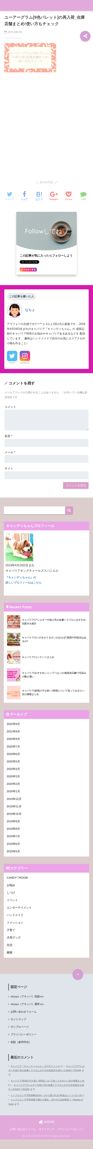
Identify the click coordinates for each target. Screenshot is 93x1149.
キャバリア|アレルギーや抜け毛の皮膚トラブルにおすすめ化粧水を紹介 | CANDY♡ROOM (45, 1080)
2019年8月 (14, 832)
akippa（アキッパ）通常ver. (28, 1012)
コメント (10, 407)
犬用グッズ (14, 944)
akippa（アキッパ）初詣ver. (28, 1004)
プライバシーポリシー (24, 1043)
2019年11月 (14, 809)
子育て (11, 936)
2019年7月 (14, 840)
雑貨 (10, 960)
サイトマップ (19, 1028)
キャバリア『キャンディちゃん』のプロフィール (37, 1075)
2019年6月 (14, 848)
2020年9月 (14, 739)
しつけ (11, 898)
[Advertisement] (46, 101)
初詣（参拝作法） (22, 1051)
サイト (8, 468)
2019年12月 (14, 801)
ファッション (15, 929)
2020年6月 (14, 755)
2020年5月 (14, 763)
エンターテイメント (20, 913)
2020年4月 (14, 770)
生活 (10, 952)
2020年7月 (14, 747)
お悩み (11, 890)
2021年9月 (14, 732)
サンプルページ (20, 1035)
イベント (12, 906)
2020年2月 (14, 786)
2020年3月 (14, 778)
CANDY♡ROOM (18, 882)
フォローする (28, 269)
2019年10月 (14, 817)
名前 (8, 436)
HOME (46, 1131)
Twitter (12, 363)
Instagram (25, 363)
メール (9, 452)
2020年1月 (14, 793)
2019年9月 (14, 824)
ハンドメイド (15, 921)
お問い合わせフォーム (24, 1020)
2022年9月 (14, 724)
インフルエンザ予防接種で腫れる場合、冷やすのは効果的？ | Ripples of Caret (45, 1111)
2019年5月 (14, 856)
